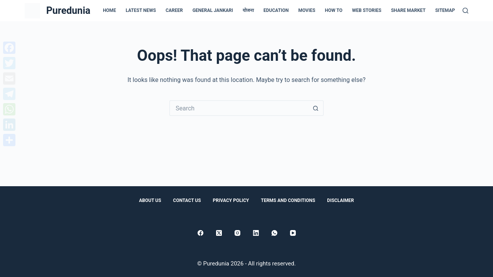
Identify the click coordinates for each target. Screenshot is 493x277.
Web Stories (366, 10)
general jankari (213, 10)
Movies (306, 10)
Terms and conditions (288, 200)
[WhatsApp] (274, 233)
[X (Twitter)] (219, 233)
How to (333, 10)
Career (174, 10)
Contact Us (187, 200)
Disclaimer (340, 200)
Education (275, 10)
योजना (248, 10)
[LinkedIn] (256, 233)
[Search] (465, 10)
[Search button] (316, 108)
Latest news (141, 10)
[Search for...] (238, 108)
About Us (150, 200)
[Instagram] (237, 233)
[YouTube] (293, 233)
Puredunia (68, 10)
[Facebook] (200, 233)
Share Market (408, 10)
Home (109, 10)
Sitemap (445, 10)
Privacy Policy (231, 200)
